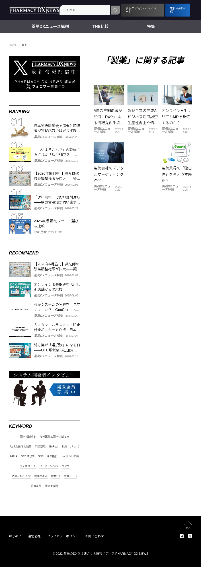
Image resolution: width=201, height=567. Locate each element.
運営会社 (34, 536)
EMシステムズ (70, 446)
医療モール (70, 476)
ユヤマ (66, 466)
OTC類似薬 (27, 456)
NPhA (13, 456)
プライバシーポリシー (62, 536)
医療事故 (36, 486)
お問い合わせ (94, 536)
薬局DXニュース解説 (50, 27)
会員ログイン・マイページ (142, 10)
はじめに (15, 536)
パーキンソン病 (48, 466)
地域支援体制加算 (20, 446)
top (188, 527)
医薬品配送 (41, 476)
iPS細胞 (52, 456)
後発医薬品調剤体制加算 (54, 436)
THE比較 (100, 27)
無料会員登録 (177, 10)
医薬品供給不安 (21, 476)
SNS (41, 456)
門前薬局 (40, 446)
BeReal (53, 446)
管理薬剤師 (51, 486)
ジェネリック (28, 466)
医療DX (55, 476)
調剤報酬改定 (28, 436)
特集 (151, 27)
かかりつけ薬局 (69, 456)
